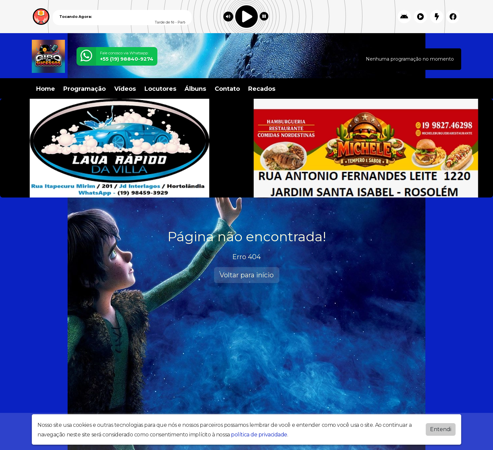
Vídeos (125, 88)
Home (45, 88)
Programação (84, 88)
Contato (227, 88)
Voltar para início (247, 275)
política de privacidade (259, 434)
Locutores (160, 88)
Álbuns (195, 88)
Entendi (440, 429)
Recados (261, 88)
